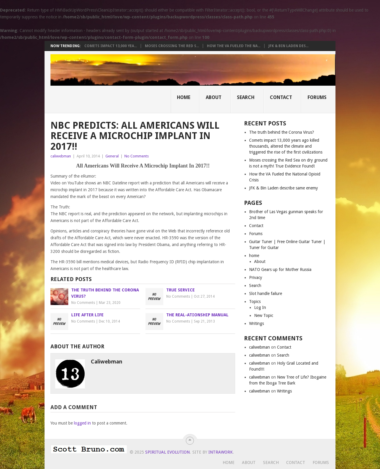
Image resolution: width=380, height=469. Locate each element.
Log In (260, 307)
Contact (281, 97)
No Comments (136, 156)
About (213, 97)
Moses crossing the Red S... (172, 46)
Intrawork (220, 452)
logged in (82, 423)
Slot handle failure (265, 293)
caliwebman (60, 156)
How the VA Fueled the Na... (233, 46)
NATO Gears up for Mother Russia (280, 269)
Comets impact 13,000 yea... (110, 46)
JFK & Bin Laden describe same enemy (283, 188)
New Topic (263, 315)
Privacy (255, 277)
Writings (256, 323)
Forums (317, 97)
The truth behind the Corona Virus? (281, 132)
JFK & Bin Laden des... (288, 46)
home (254, 255)
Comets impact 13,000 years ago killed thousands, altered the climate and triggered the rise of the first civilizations (285, 146)
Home (183, 97)
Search (245, 97)
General (112, 156)
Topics (255, 301)
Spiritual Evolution (167, 452)
